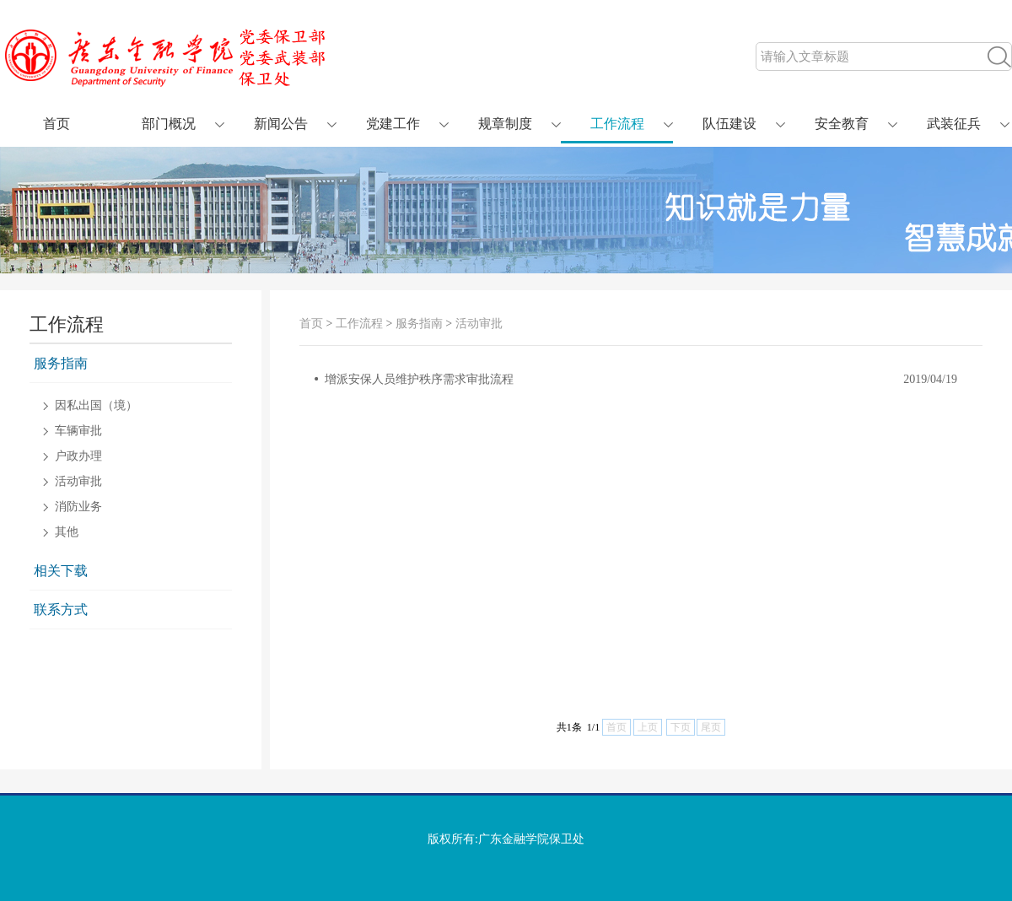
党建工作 (393, 123)
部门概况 (169, 123)
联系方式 (61, 609)
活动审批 (78, 482)
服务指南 (61, 363)
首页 (56, 123)
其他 (66, 532)
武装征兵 (954, 123)
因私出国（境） (96, 406)
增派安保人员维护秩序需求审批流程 (419, 379)
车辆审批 (78, 431)
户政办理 (78, 456)
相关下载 (61, 571)
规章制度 (505, 123)
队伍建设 (729, 123)
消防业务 (78, 507)
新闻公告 (281, 123)
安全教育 (842, 123)
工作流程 (617, 123)
